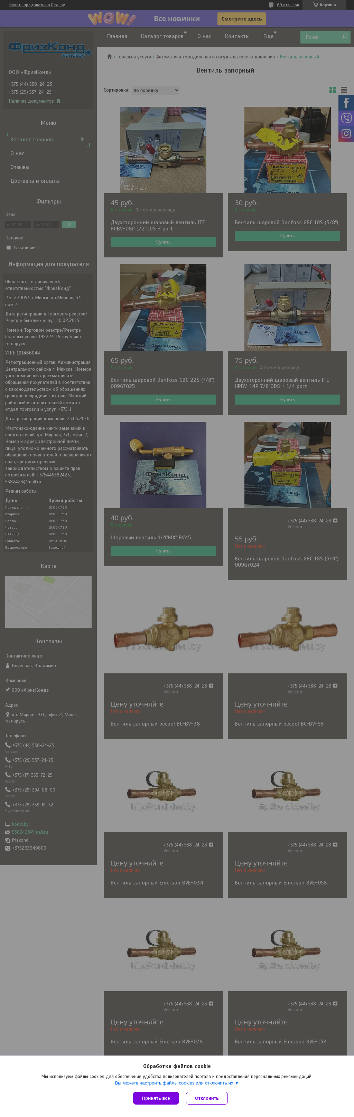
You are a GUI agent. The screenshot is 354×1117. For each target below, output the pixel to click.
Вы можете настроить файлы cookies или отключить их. (174, 1083)
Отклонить (207, 1098)
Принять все (156, 1098)
